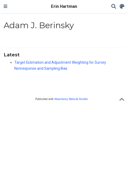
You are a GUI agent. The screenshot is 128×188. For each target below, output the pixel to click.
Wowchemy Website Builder (71, 99)
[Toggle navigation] (5, 6)
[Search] (113, 7)
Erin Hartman (64, 6)
